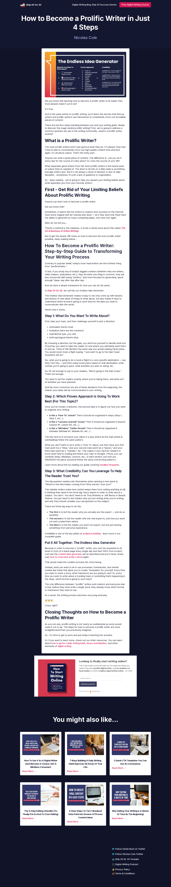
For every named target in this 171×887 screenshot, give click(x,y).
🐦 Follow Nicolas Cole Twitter (127, 854)
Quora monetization (96, 643)
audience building (92, 533)
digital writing (64, 646)
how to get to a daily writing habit (68, 643)
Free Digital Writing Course (135, 4)
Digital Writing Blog (81, 4)
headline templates (109, 465)
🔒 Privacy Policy (121, 869)
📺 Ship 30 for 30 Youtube (125, 859)
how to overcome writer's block (66, 557)
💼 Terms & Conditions (123, 873)
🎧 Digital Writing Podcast (125, 864)
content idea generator (70, 554)
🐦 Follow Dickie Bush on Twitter (128, 849)
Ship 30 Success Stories (104, 4)
